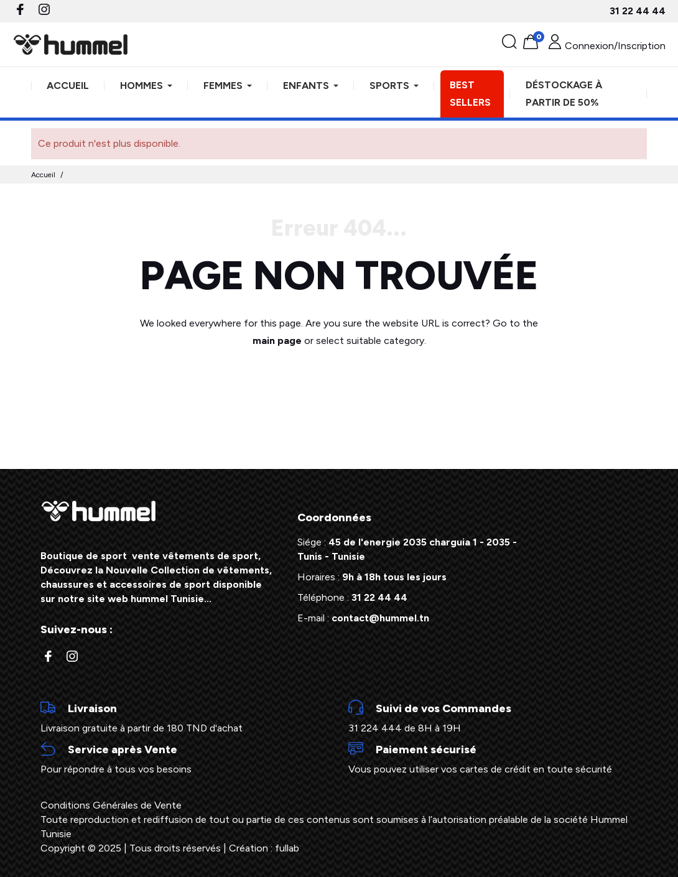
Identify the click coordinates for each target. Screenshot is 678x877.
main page (277, 340)
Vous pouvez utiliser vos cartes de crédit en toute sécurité (493, 758)
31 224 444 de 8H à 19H (493, 717)
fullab (287, 848)
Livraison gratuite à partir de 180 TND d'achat (185, 717)
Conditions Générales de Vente (111, 805)
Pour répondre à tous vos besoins (185, 758)
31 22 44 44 (638, 11)
